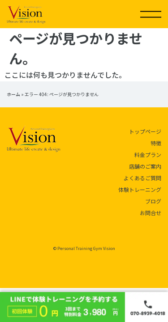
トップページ (145, 131)
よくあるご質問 (142, 178)
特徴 (156, 143)
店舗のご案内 (145, 166)
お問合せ (150, 212)
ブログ (153, 201)
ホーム (13, 94)
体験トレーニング (139, 189)
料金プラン (147, 154)
